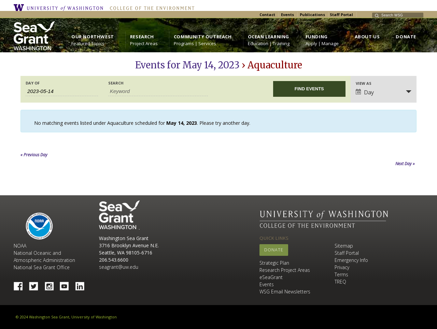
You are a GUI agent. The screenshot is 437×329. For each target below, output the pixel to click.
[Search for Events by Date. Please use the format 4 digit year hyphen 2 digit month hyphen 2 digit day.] (62, 91)
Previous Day (33, 155)
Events (287, 14)
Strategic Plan (274, 263)
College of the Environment (150, 7)
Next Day (405, 164)
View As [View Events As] (363, 83)
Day (365, 92)
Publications (312, 14)
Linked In (82, 284)
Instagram (51, 284)
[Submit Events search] (309, 89)
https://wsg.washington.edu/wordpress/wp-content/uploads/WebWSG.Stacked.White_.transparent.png (34, 35)
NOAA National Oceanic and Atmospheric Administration (44, 252)
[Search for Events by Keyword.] (158, 91)
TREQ (340, 281)
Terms (341, 274)
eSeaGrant (271, 277)
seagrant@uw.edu (118, 267)
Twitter (36, 284)
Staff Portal (341, 14)
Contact (267, 14)
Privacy (342, 267)
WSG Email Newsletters (284, 291)
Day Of (33, 83)
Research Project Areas (284, 270)
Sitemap (344, 245)
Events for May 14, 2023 (187, 65)
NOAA (39, 226)
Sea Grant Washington (119, 214)
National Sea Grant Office (42, 267)
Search (116, 83)
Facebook (21, 284)
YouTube (67, 284)
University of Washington (60, 7)
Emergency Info (351, 260)
